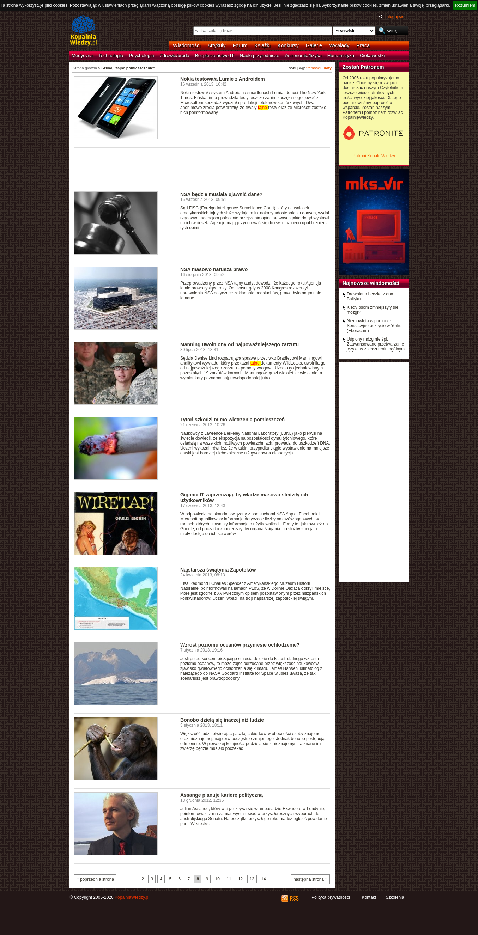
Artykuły (216, 45)
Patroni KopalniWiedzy (374, 155)
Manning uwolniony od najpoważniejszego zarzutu (239, 344)
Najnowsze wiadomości (371, 283)
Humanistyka (340, 55)
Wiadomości (186, 45)
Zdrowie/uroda (174, 55)
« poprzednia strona (95, 879)
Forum (240, 45)
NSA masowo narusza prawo (214, 269)
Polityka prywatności (330, 897)
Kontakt (369, 897)
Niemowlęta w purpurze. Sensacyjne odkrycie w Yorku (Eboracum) (374, 325)
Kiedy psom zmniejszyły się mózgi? (372, 310)
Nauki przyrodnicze (259, 55)
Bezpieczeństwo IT (214, 55)
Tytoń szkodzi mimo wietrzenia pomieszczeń (232, 419)
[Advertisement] (202, 167)
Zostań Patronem (363, 67)
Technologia (110, 55)
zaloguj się (394, 16)
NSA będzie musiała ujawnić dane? (221, 194)
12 (240, 878)
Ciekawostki (372, 55)
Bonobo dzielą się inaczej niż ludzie (222, 720)
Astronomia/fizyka (303, 55)
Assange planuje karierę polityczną (221, 795)
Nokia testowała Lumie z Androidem (222, 79)
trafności (313, 68)
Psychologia (141, 55)
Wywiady (339, 45)
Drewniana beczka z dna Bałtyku (370, 296)
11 (228, 878)
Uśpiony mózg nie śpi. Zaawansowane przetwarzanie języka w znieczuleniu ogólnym (376, 344)
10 (217, 878)
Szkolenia (395, 897)
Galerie (314, 45)
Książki (262, 45)
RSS (294, 898)
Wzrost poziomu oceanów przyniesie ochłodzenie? (239, 645)
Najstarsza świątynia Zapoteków (218, 570)
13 (252, 878)
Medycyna (82, 55)
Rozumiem (465, 5)
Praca (363, 45)
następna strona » (310, 879)
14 (263, 878)
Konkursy (288, 45)
